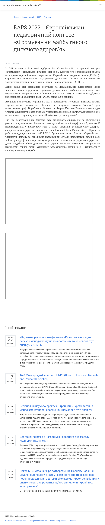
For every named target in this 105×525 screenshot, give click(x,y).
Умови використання (58, 521)
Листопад (47, 17)
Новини (16, 17)
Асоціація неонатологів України (22, 5)
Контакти (73, 521)
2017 (39, 17)
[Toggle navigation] (100, 5)
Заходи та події (28, 17)
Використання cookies (38, 521)
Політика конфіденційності (15, 521)
